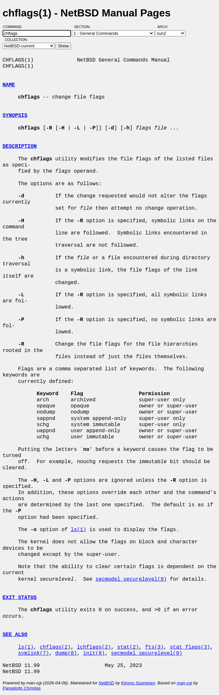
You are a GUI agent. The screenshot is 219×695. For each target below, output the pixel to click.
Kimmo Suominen (138, 683)
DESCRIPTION (20, 146)
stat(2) (128, 647)
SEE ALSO (15, 634)
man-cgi (184, 683)
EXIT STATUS (20, 597)
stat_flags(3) (190, 647)
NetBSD (106, 683)
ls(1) (78, 529)
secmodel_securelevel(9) (131, 579)
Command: (14, 27)
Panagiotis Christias (22, 688)
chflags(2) (55, 647)
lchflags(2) (94, 647)
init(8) (94, 653)
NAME (9, 85)
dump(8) (66, 653)
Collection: (16, 40)
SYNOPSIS (15, 115)
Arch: (165, 27)
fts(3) (154, 647)
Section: (83, 27)
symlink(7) (33, 653)
